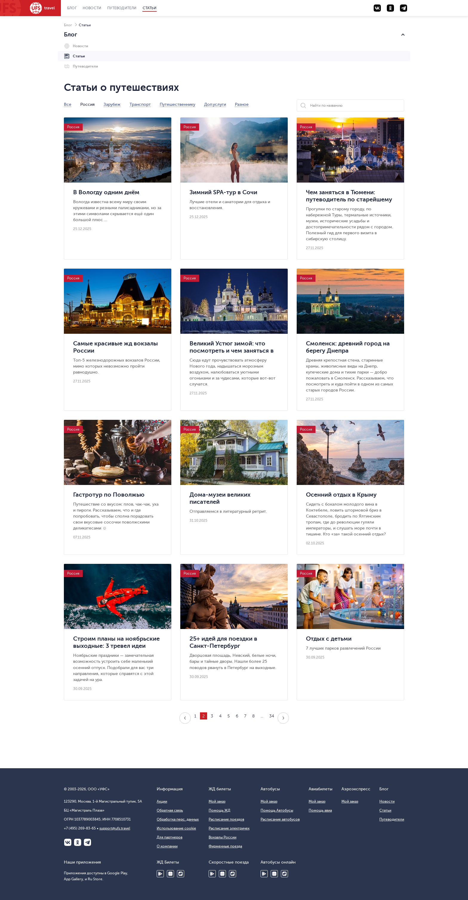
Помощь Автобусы (277, 810)
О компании (167, 846)
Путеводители (121, 8)
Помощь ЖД (219, 810)
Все (67, 104)
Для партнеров (169, 837)
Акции (162, 801)
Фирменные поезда (225, 846)
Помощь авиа (320, 810)
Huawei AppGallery (222, 873)
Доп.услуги (215, 104)
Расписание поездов (226, 819)
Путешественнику (177, 104)
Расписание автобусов (280, 819)
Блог (72, 8)
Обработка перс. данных (178, 819)
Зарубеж (112, 104)
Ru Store (180, 873)
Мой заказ (217, 801)
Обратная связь (170, 810)
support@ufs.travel (114, 828)
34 (271, 716)
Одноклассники (77, 842)
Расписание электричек (229, 828)
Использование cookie (176, 828)
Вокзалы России (222, 837)
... (262, 716)
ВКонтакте (68, 842)
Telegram (87, 842)
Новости (92, 8)
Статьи (149, 8)
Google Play (160, 873)
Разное (242, 104)
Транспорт (140, 104)
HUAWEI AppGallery (170, 873)
